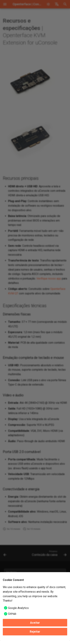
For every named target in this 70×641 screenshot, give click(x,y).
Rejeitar (35, 631)
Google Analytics (18, 608)
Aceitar (35, 622)
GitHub (12, 613)
